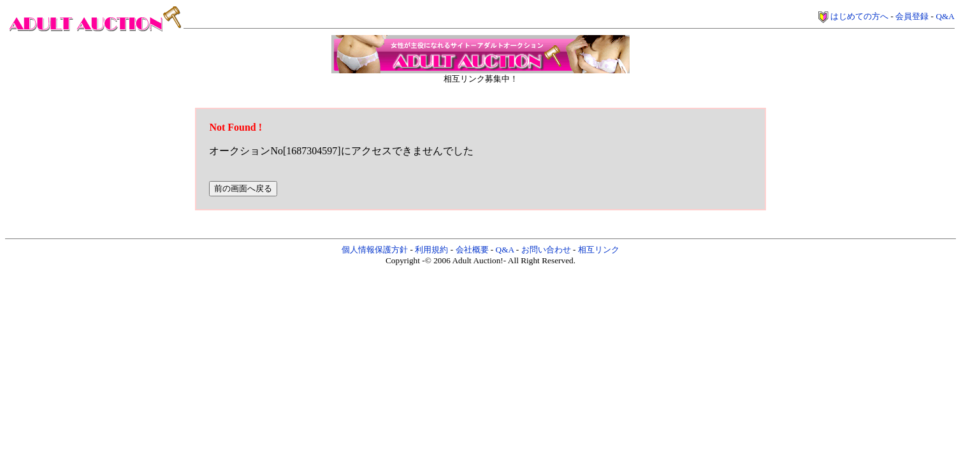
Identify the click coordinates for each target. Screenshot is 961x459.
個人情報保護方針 (375, 249)
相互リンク (598, 249)
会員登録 (911, 16)
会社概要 (472, 249)
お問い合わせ (546, 249)
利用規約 (431, 249)
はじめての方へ (859, 16)
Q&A (945, 16)
